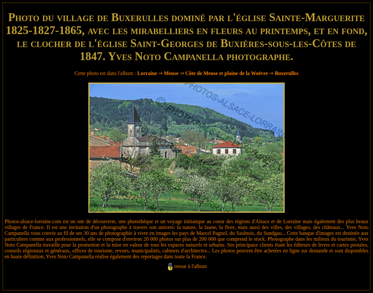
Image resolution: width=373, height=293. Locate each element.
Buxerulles (286, 73)
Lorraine (147, 73)
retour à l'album (190, 266)
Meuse (171, 73)
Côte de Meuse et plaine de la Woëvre (226, 73)
